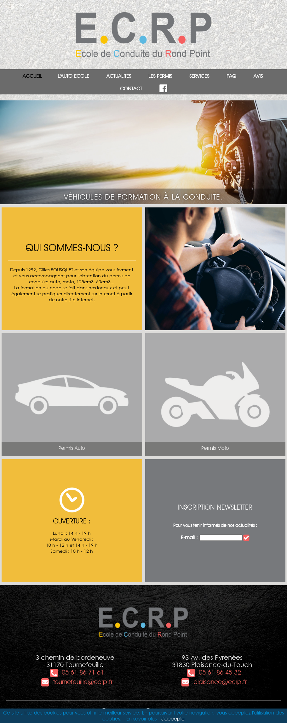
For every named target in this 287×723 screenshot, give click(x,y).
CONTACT (131, 89)
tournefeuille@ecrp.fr (76, 682)
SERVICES (199, 76)
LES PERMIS (160, 76)
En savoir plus (141, 719)
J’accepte (173, 719)
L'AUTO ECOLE (73, 76)
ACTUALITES (118, 76)
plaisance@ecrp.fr (214, 682)
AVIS (258, 76)
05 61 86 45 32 (213, 672)
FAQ (231, 76)
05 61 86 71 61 (76, 672)
